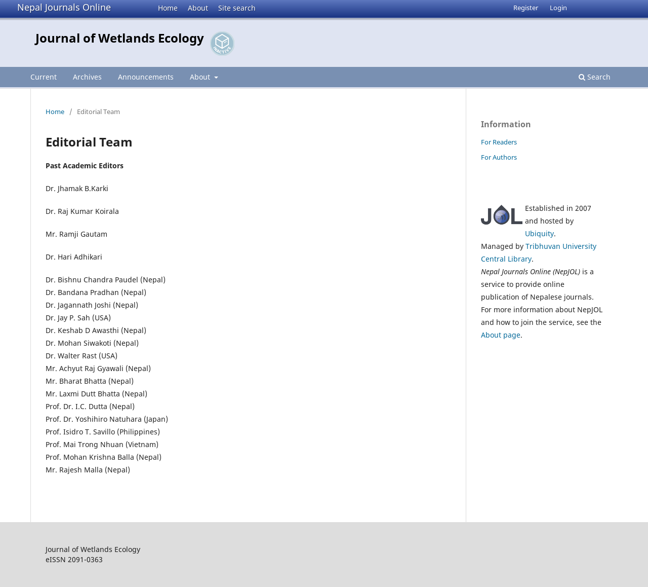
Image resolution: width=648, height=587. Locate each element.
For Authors (499, 157)
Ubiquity (539, 233)
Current (43, 77)
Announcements (146, 77)
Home (168, 8)
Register (525, 7)
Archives (87, 77)
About (198, 8)
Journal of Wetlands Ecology (119, 37)
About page (500, 335)
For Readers (499, 141)
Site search (237, 8)
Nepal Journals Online (64, 7)
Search (595, 77)
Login (558, 7)
